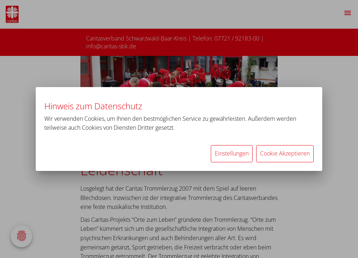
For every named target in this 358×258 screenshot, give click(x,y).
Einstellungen (232, 153)
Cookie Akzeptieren (285, 153)
